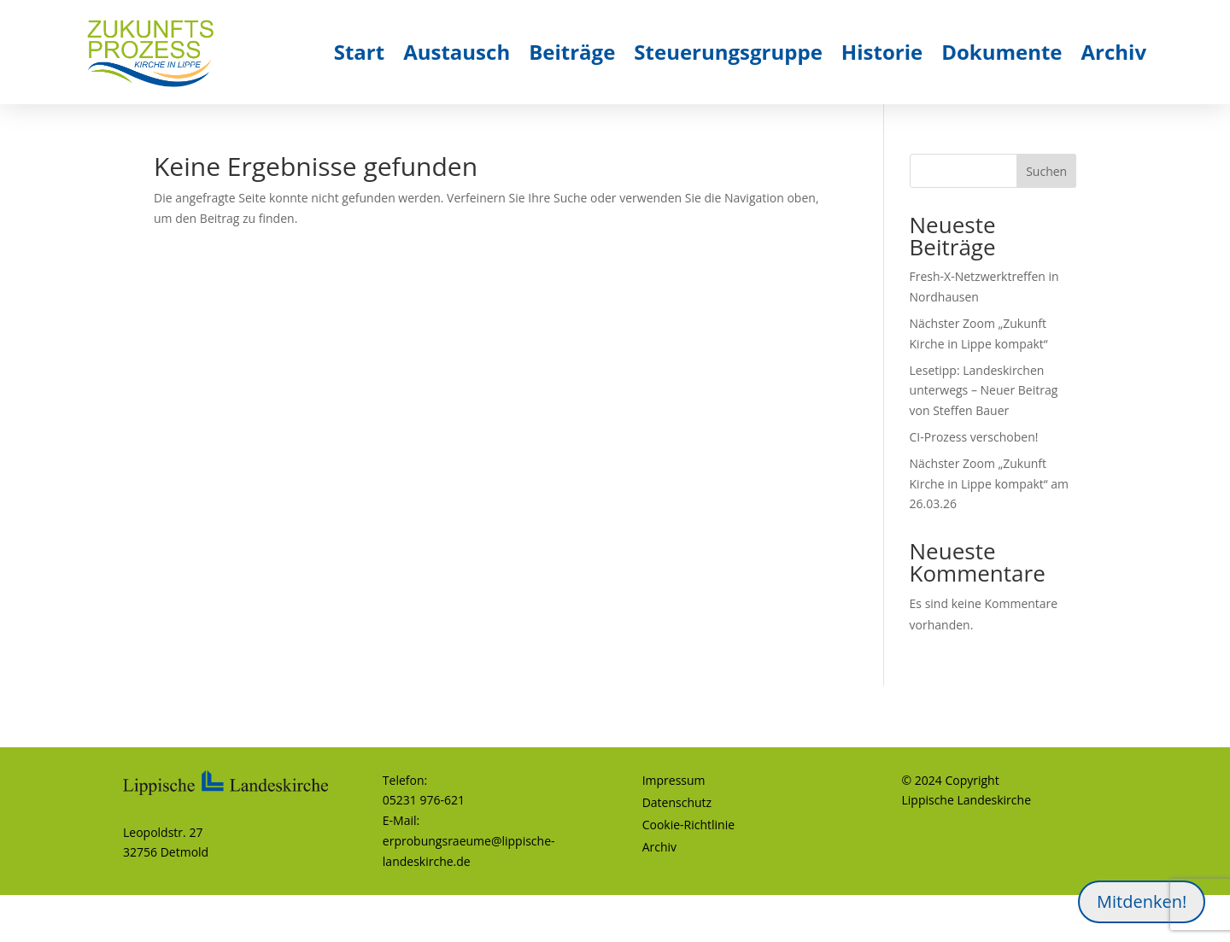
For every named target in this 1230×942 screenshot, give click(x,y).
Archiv (1114, 52)
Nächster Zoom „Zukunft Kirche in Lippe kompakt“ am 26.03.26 (989, 483)
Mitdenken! (1141, 901)
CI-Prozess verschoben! (974, 437)
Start (359, 52)
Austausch (456, 52)
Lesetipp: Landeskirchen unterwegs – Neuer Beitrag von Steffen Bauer (984, 390)
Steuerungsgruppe (728, 52)
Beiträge (572, 52)
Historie (881, 52)
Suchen (1046, 171)
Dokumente (1001, 52)
